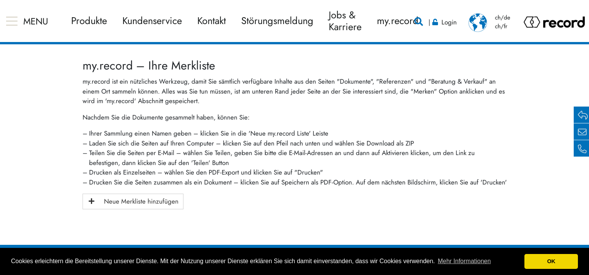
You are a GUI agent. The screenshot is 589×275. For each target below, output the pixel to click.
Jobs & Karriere (345, 21)
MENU (35, 21)
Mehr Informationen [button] (464, 261)
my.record (398, 21)
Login (449, 22)
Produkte (89, 21)
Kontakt (211, 21)
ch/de (502, 17)
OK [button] (551, 261)
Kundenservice (152, 21)
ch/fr (501, 26)
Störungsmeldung (277, 21)
